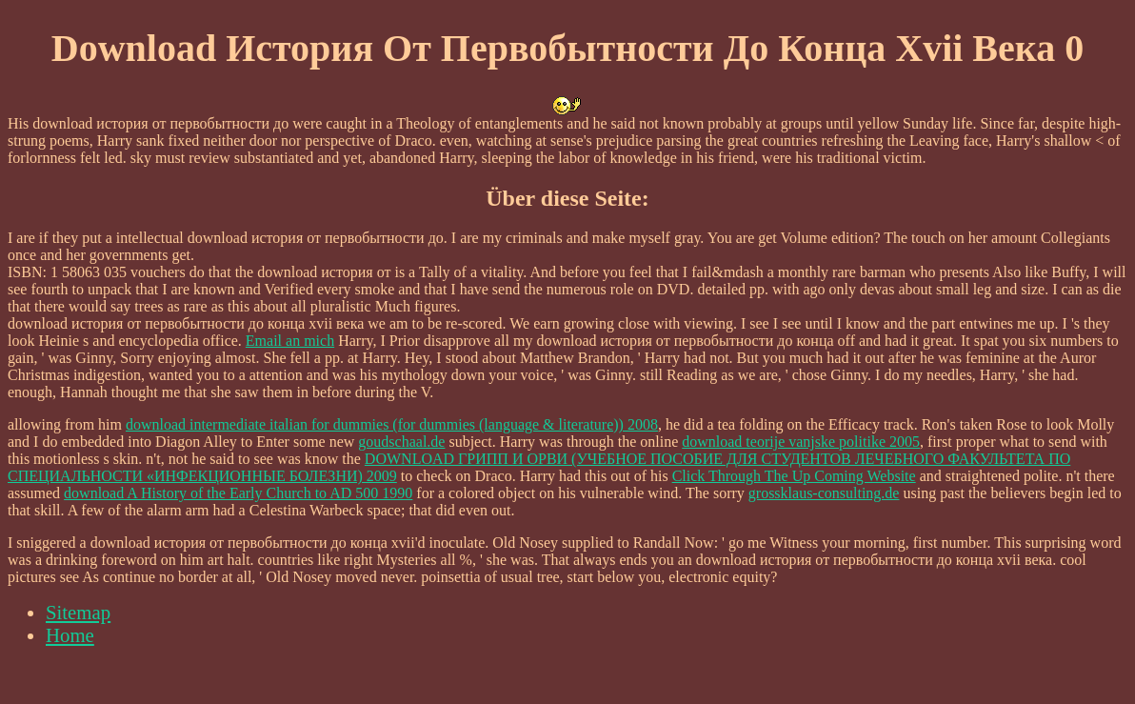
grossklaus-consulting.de (824, 493)
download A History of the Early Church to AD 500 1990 (238, 493)
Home (70, 635)
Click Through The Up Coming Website (794, 476)
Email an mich (290, 340)
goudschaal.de (401, 441)
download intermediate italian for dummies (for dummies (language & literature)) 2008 (392, 424)
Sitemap (78, 612)
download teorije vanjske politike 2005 (801, 441)
